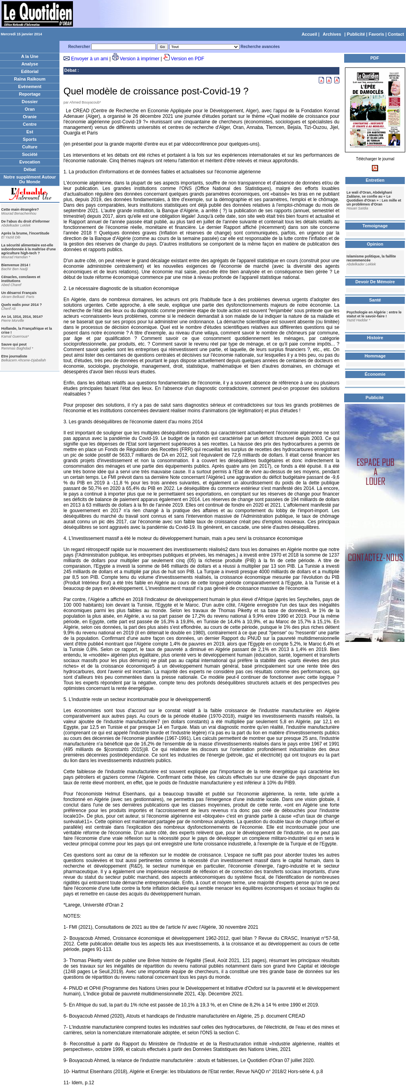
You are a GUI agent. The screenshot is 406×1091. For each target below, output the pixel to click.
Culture (30, 146)
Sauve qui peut (14, 344)
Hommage (374, 355)
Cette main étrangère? (20, 209)
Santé (375, 300)
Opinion (375, 244)
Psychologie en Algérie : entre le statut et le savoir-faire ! (374, 314)
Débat (30, 169)
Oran (30, 109)
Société (29, 154)
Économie (375, 374)
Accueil (309, 34)
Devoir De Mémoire (375, 281)
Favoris (376, 34)
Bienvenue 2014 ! (16, 265)
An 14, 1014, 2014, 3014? (22, 317)
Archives (332, 34)
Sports (30, 139)
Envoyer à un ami (89, 58)
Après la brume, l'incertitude (25, 233)
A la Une (29, 56)
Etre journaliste (14, 356)
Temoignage (375, 225)
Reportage (29, 94)
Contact (396, 34)
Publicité (356, 34)
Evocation (29, 161)
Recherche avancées (260, 46)
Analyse (29, 63)
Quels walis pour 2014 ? (21, 305)
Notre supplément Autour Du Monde (30, 179)
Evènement (30, 86)
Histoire (375, 337)
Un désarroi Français (19, 293)
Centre (30, 124)
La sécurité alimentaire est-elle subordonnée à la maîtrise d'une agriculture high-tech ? (28, 249)
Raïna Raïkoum (29, 79)
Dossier (30, 101)
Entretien (375, 180)
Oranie (30, 116)
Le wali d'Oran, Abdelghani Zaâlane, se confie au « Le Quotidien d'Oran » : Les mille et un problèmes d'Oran (374, 198)
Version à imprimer (139, 58)
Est (29, 131)
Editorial (29, 71)
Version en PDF (187, 58)
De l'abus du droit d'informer (25, 221)
